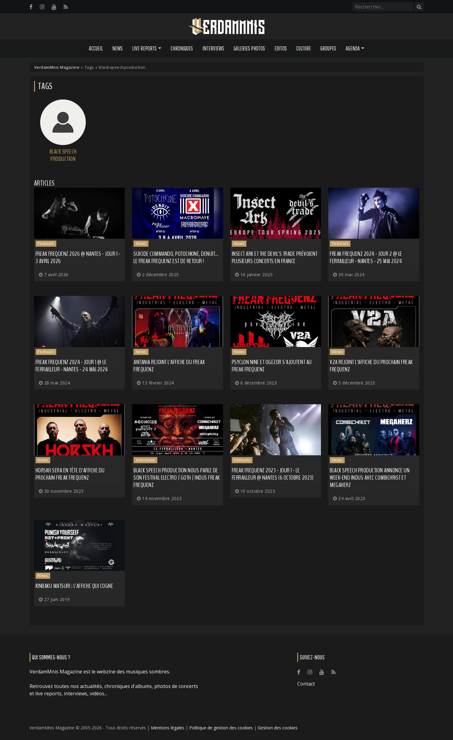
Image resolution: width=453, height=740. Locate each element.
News (117, 48)
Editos (280, 48)
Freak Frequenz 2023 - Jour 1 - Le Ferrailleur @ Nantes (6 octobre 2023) (273, 474)
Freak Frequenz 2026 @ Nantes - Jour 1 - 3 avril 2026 (78, 257)
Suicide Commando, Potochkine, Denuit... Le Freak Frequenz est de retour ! (176, 257)
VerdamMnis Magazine (57, 67)
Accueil (96, 48)
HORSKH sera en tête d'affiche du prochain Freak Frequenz (70, 474)
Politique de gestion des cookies (221, 728)
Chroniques (182, 48)
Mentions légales (167, 728)
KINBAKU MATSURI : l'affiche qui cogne (74, 586)
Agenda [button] (353, 48)
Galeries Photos (249, 48)
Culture (303, 48)
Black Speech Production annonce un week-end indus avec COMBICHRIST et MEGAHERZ (369, 477)
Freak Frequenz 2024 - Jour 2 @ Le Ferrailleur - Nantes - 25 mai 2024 (366, 257)
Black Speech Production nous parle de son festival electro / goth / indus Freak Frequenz (177, 477)
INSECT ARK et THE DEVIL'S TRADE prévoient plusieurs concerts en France (275, 257)
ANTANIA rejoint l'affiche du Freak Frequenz (169, 365)
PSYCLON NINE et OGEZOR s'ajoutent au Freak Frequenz (272, 365)
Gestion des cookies (278, 728)
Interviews (213, 48)
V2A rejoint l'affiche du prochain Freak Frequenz (371, 365)
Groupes (328, 48)
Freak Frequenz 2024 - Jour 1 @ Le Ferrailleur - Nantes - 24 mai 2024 (72, 365)
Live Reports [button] (144, 48)
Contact (306, 683)
